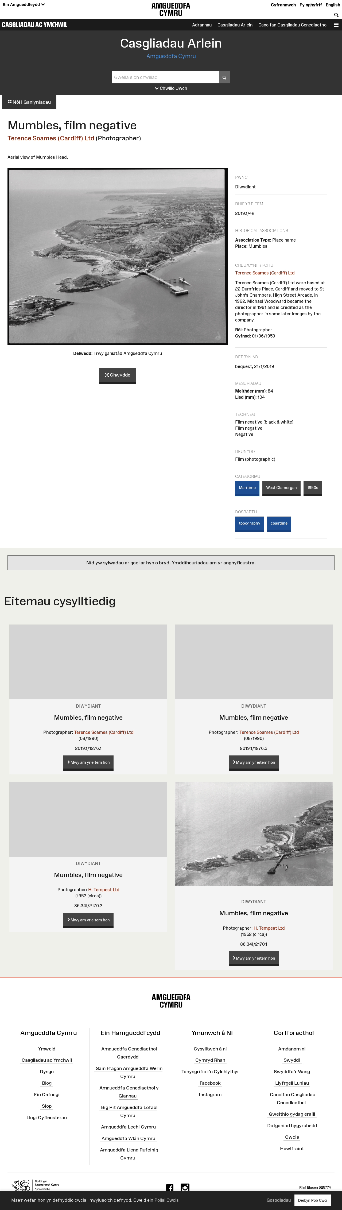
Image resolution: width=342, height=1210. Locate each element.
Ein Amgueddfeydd (24, 4)
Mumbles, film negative (88, 717)
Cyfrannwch (283, 4)
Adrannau (202, 24)
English (333, 4)
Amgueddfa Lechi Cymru (128, 1127)
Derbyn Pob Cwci (312, 1200)
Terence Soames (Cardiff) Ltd (50, 138)
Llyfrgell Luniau (292, 1083)
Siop (47, 1106)
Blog (47, 1083)
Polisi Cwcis (166, 1200)
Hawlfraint (292, 1148)
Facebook (210, 1083)
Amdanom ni (292, 1048)
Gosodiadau (279, 1200)
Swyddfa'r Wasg (292, 1071)
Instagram (210, 1094)
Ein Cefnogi (47, 1094)
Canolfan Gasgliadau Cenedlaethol (293, 24)
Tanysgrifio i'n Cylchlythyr (210, 1071)
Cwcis (292, 1136)
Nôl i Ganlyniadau (29, 102)
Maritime (247, 487)
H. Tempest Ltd (103, 889)
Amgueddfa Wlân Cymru (128, 1138)
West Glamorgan (281, 487)
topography (249, 523)
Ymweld (46, 1048)
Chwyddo (117, 375)
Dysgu (47, 1071)
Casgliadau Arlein (234, 24)
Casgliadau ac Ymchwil (35, 25)
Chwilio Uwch (171, 88)
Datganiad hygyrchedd (292, 1125)
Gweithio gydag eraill (292, 1114)
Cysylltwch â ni (210, 1048)
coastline (279, 523)
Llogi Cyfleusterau (46, 1117)
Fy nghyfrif (311, 4)
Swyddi (292, 1060)
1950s (312, 487)
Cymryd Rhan (210, 1060)
